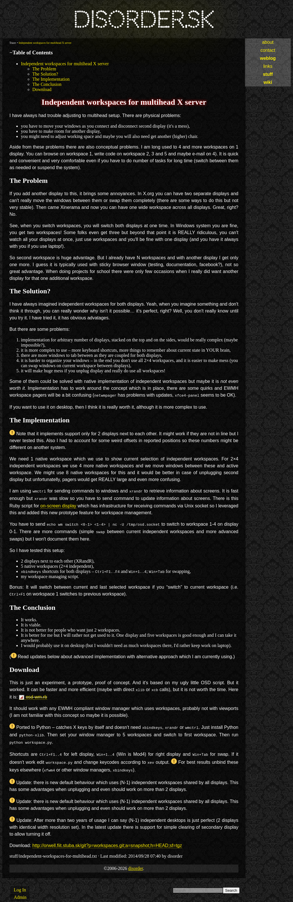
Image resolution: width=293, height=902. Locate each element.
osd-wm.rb (36, 693)
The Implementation (51, 79)
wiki (268, 82)
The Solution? (45, 74)
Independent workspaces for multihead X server (45, 42)
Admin (20, 889)
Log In (20, 882)
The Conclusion (47, 84)
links (267, 66)
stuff (268, 74)
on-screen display (58, 504)
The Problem (44, 68)
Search (231, 883)
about (268, 42)
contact (267, 50)
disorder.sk (143, 20)
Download (42, 89)
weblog (268, 58)
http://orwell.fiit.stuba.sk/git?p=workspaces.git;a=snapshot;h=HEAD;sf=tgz (107, 838)
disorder (135, 861)
